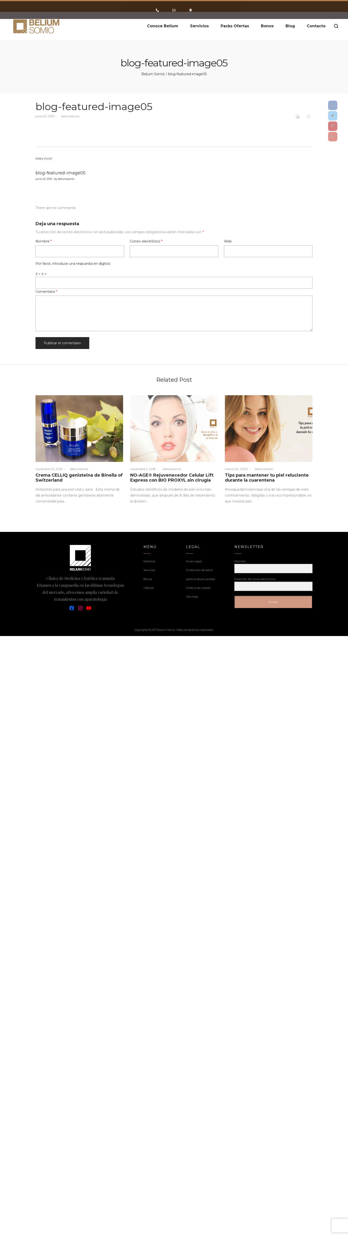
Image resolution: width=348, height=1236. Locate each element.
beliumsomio (68, 116)
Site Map (192, 596)
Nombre (44, 241)
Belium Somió (153, 74)
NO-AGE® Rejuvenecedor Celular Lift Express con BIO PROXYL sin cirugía (172, 478)
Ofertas (148, 588)
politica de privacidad (200, 579)
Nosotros (149, 561)
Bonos (147, 579)
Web (228, 241)
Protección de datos (199, 570)
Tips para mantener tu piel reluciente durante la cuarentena (267, 478)
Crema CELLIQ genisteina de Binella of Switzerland (79, 478)
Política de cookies (198, 588)
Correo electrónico (146, 241)
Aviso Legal (193, 561)
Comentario (46, 291)
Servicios (149, 570)
